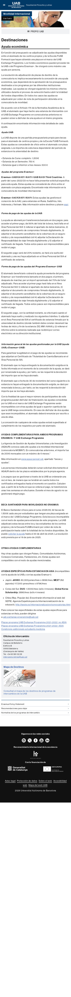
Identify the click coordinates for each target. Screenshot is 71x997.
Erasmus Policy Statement (35, 704)
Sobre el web (45, 780)
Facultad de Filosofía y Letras (39, 5)
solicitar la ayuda (16, 533)
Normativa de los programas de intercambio (35, 712)
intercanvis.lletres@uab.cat (15, 657)
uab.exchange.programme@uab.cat (20, 617)
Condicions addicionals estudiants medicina (23, 629)
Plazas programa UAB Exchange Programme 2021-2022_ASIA (32, 625)
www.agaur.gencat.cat (32, 459)
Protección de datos (27, 780)
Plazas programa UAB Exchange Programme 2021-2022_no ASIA (34, 622)
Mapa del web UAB (37, 785)
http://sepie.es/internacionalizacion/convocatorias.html (43, 604)
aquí (66, 204)
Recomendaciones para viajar (35, 708)
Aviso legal (10, 780)
